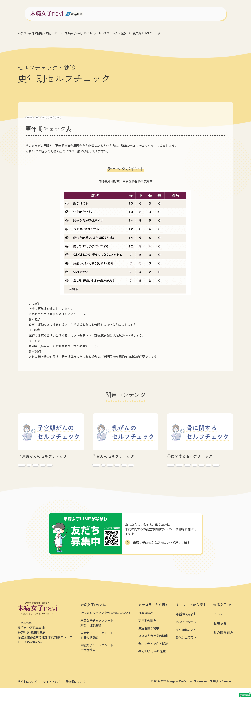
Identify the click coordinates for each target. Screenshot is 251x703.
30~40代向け (107, 117)
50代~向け (126, 117)
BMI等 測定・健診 (197, 479)
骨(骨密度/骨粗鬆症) (214, 465)
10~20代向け (52, 472)
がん (55, 465)
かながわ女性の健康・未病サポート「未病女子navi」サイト (55, 33)
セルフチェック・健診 (112, 33)
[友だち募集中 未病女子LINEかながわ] (221, 663)
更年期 (65, 117)
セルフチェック (84, 117)
